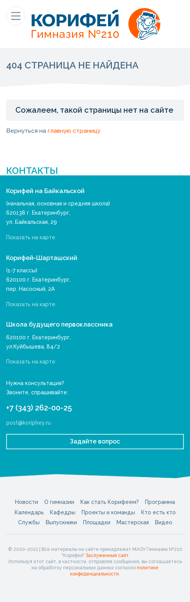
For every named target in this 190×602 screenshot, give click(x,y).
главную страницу (74, 130)
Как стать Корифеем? (109, 502)
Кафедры (62, 512)
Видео (163, 522)
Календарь (29, 512)
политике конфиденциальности (114, 571)
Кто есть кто (158, 512)
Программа (160, 502)
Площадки (96, 522)
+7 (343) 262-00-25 (39, 407)
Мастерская (133, 522)
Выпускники (61, 522)
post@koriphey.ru (28, 423)
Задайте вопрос (95, 441)
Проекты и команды (108, 512)
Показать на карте (30, 237)
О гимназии (59, 502)
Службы (29, 522)
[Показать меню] (15, 15)
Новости (26, 502)
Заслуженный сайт (107, 555)
